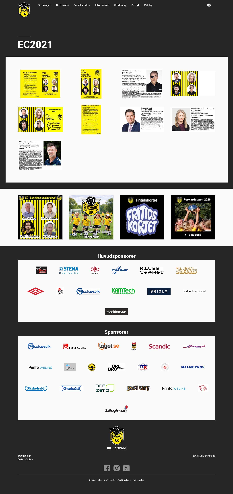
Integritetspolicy (137, 480)
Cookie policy (123, 480)
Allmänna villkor (95, 480)
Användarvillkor (110, 480)
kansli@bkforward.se (204, 455)
